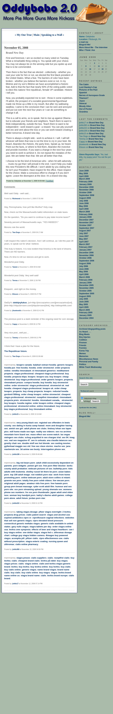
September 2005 (86, 293)
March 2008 (84, 212)
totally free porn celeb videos (37, 480)
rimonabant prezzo (13, 382)
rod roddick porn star (41, 474)
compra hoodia (31, 382)
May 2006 (83, 271)
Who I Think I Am (87, 50)
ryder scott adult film (43, 486)
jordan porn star (37, 498)
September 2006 (86, 261)
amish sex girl (16, 428)
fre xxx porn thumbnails (37, 492)
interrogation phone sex (53, 449)
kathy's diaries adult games (50, 495)
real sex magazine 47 (19, 440)
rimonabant (65, 397)
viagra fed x (47, 532)
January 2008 (85, 217)
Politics (82, 364)
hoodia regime (24, 403)
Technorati (84, 391)
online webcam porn (31, 477)
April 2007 (83, 242)
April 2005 (83, 307)
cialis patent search (36, 515)
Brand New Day (96, 123)
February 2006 (85, 280)
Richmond (16, 198)
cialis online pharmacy (26, 544)
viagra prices (10, 563)
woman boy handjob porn (22, 495)
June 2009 (84, 171)
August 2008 (85, 198)
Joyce (82, 101)
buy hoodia (46, 382)
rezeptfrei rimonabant (47, 397)
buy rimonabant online (40, 409)
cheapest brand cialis (29, 561)
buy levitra (24, 567)
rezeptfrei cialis (61, 558)
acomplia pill (18, 538)
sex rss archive (63, 431)
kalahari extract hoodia (44, 365)
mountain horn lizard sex (16, 434)
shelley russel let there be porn (41, 471)
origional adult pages (15, 483)
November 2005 (86, 288)
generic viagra (29, 569)
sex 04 (65, 437)
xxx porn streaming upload (27, 489)
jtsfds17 (15, 584)
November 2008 (86, 190)
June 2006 (84, 269)
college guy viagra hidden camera (28, 535)
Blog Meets (84, 334)
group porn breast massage (18, 486)
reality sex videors (45, 431)
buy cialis (65, 567)
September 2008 (86, 195)
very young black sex (27, 422)
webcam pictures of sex (40, 468)
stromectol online (27, 406)
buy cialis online (12, 569)
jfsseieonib (16, 310)
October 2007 (85, 225)
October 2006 (85, 258)
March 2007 (84, 244)
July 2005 (83, 299)
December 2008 (86, 187)
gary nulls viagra (20, 526)
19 (102, 69)
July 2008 (83, 201)
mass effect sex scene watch (44, 434)
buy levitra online (39, 567)
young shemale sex (52, 489)
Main (36, 34)
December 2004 (86, 318)
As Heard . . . (85, 332)
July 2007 (83, 233)
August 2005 (85, 296)
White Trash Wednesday (90, 367)
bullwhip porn (60, 468)
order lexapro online (43, 403)
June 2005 (84, 302)
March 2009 (84, 179)
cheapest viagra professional (49, 373)
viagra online (31, 563)
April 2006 (83, 274)
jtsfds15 (15, 414)
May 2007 (83, 239)
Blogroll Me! (84, 45)
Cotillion (83, 340)
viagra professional (23, 373)
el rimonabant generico (44, 370)
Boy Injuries (84, 337)
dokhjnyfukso (20, 302)
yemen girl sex (34, 465)
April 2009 (83, 176)
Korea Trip (84, 351)
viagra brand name (30, 575)
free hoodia (22, 368)
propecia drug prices (14, 515)
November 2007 (86, 222)
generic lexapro (65, 365)
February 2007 (85, 247)
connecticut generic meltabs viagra (22, 523)
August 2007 (85, 231)
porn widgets (19, 465)
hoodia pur (9, 368)
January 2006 (85, 283)
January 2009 (85, 184)
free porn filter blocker (54, 465)
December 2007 (86, 220)
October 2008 (85, 192)
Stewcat (82, 103)
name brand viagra (46, 569)
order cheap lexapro (31, 394)
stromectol (30, 397)
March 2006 (84, 277)
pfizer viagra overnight (50, 512)
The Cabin (84, 84)
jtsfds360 (15, 549)
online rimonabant (46, 406)
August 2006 (85, 263)
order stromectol (45, 368)
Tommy (15, 338)
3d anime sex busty (30, 449)
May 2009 (83, 173)
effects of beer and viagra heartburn (50, 529)
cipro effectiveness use (50, 538)
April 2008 (83, 209)
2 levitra (66, 512)
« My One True (23, 34)
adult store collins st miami (56, 477)
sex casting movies (60, 443)
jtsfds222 (15, 503)
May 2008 (83, 206)
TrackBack (49, 181)
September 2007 (86, 228)
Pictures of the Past (88, 90)
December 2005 (86, 285)
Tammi (15, 267)
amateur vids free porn (38, 483)
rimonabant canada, (50, 400)
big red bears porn (25, 463)
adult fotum (22, 498)
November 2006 (86, 255)
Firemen (83, 342)
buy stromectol (63, 406)
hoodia (32, 368)
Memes (82, 353)
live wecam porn (61, 480)
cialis (50, 558)
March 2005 (84, 310)
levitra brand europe (57, 575)
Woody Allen (85, 106)
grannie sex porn (12, 480)
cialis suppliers (38, 558)
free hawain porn (59, 483)
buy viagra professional (28, 379)
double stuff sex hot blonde (36, 443)
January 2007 (85, 250)
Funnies (83, 348)
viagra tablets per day (40, 526)
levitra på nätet (48, 561)
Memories (83, 356)
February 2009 (85, 181)
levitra (14, 567)
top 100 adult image (20, 474)
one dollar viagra (31, 532)
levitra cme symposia (20, 529)
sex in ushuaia (38, 440)
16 (90, 69)
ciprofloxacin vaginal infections (48, 517)
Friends (82, 345)
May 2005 (83, 304)
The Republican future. (15, 351)
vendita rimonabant (21, 370)
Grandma (83, 112)
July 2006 (83, 266)
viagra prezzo (23, 558)
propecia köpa (19, 376)
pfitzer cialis (32, 538)
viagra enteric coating (36, 541)
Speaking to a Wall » (52, 34)
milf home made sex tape (22, 431)
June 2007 (84, 236)
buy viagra (62, 561)
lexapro (31, 376)
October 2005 (85, 291)
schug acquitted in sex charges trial (43, 437)
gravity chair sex (12, 443)
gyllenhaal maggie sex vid (17, 446)
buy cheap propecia (33, 391)
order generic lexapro (52, 379)
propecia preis (11, 400)
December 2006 (86, 252)
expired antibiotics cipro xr (17, 517)
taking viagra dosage (26, 512)
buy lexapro (55, 376)
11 (99, 66)
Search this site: (86, 378)
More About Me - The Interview (93, 47)
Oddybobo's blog (88, 398)
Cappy (14, 324)
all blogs (85, 401)
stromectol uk (57, 385)
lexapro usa (42, 376)
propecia (68, 379)
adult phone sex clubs (35, 428)
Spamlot (83, 92)
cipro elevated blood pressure (48, 520)
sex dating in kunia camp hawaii (28, 425)
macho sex (59, 446)
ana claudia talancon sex (59, 440)
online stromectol (51, 394)
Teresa (15, 280)
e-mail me (83, 42)
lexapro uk (48, 388)
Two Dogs (16, 232)
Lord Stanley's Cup (88, 87)
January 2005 (85, 315)
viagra (54, 572)
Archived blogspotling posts (92, 329)
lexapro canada (24, 365)
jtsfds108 (15, 454)
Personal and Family (88, 361)
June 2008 (84, 203)
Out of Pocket (85, 109)
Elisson (15, 294)
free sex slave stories (42, 446)
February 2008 (85, 214)
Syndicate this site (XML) (88, 407)
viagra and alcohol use (58, 515)
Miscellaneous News (88, 359)
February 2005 (85, 312)
